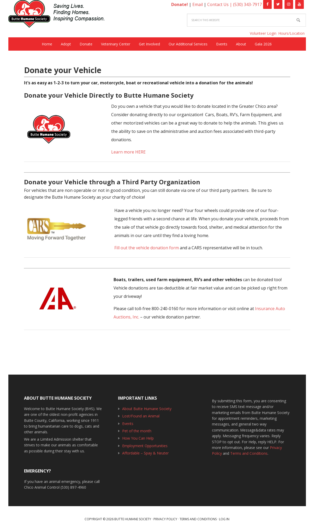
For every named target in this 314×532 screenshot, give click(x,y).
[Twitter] (278, 4)
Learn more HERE (128, 152)
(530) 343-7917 (247, 4)
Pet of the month (136, 430)
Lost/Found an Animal (140, 415)
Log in (224, 519)
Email (197, 4)
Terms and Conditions (249, 453)
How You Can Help (138, 438)
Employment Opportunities (145, 445)
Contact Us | (220, 4)
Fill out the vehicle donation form (146, 248)
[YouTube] (299, 4)
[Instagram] (289, 4)
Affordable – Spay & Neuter (145, 453)
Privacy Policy (165, 519)
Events (127, 423)
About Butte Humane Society (146, 408)
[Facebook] (267, 4)
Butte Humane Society (60, 14)
